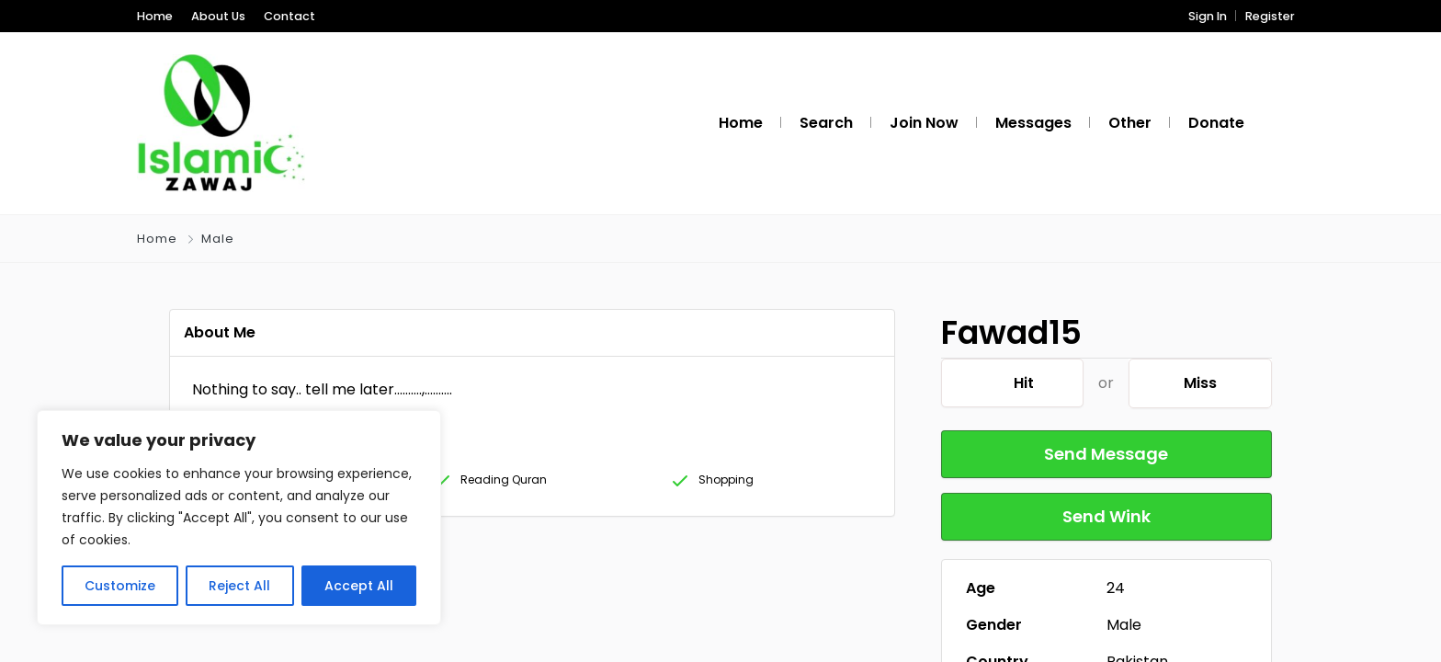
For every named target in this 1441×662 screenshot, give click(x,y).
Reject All (239, 585)
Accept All (358, 585)
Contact (289, 16)
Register (1270, 16)
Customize (120, 585)
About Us (218, 16)
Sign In (1207, 16)
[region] (239, 517)
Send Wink (1106, 516)
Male (217, 238)
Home (155, 16)
